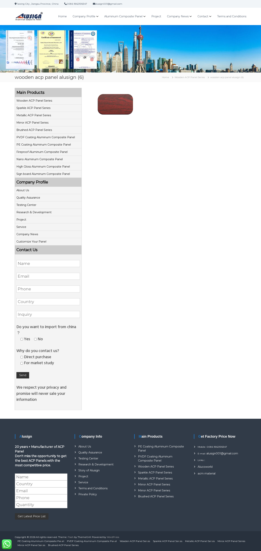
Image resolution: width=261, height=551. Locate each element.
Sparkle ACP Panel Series (33, 108)
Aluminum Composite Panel (123, 16)
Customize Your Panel (31, 241)
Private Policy (87, 494)
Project (156, 16)
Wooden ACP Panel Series (34, 100)
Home (62, 16)
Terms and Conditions (231, 16)
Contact (202, 16)
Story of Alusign (89, 470)
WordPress (113, 537)
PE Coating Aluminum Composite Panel (43, 144)
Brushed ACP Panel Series (34, 130)
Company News (178, 16)
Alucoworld (205, 466)
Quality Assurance (28, 197)
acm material (206, 473)
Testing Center (26, 205)
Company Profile (84, 16)
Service (21, 227)
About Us (22, 190)
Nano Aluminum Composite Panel (39, 159)
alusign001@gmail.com (222, 453)
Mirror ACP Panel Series (32, 122)
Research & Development (34, 212)
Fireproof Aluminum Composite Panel (42, 152)
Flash (71, 537)
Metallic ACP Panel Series (33, 115)
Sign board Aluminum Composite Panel (43, 174)
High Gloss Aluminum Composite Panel (43, 166)
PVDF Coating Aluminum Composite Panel (45, 137)
